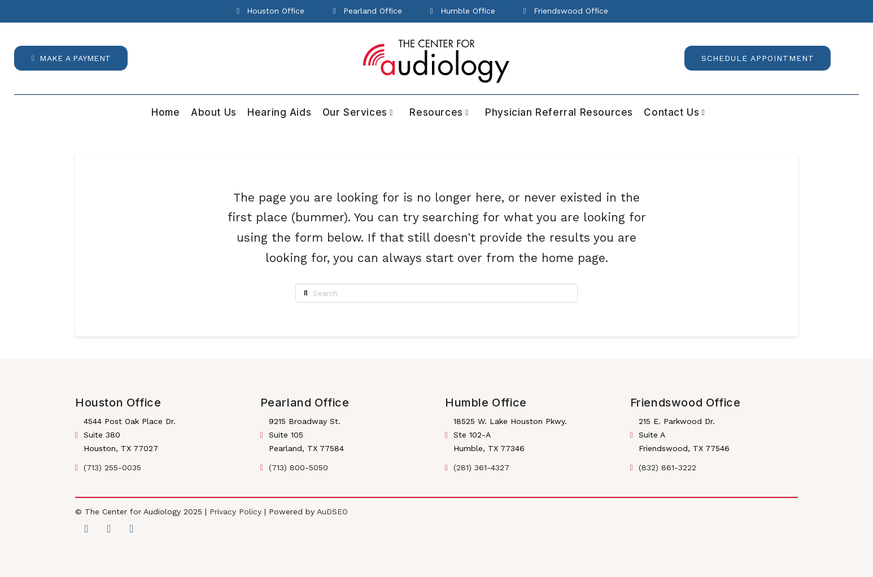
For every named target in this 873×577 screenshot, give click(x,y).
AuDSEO (332, 511)
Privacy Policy (235, 511)
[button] (71, 58)
